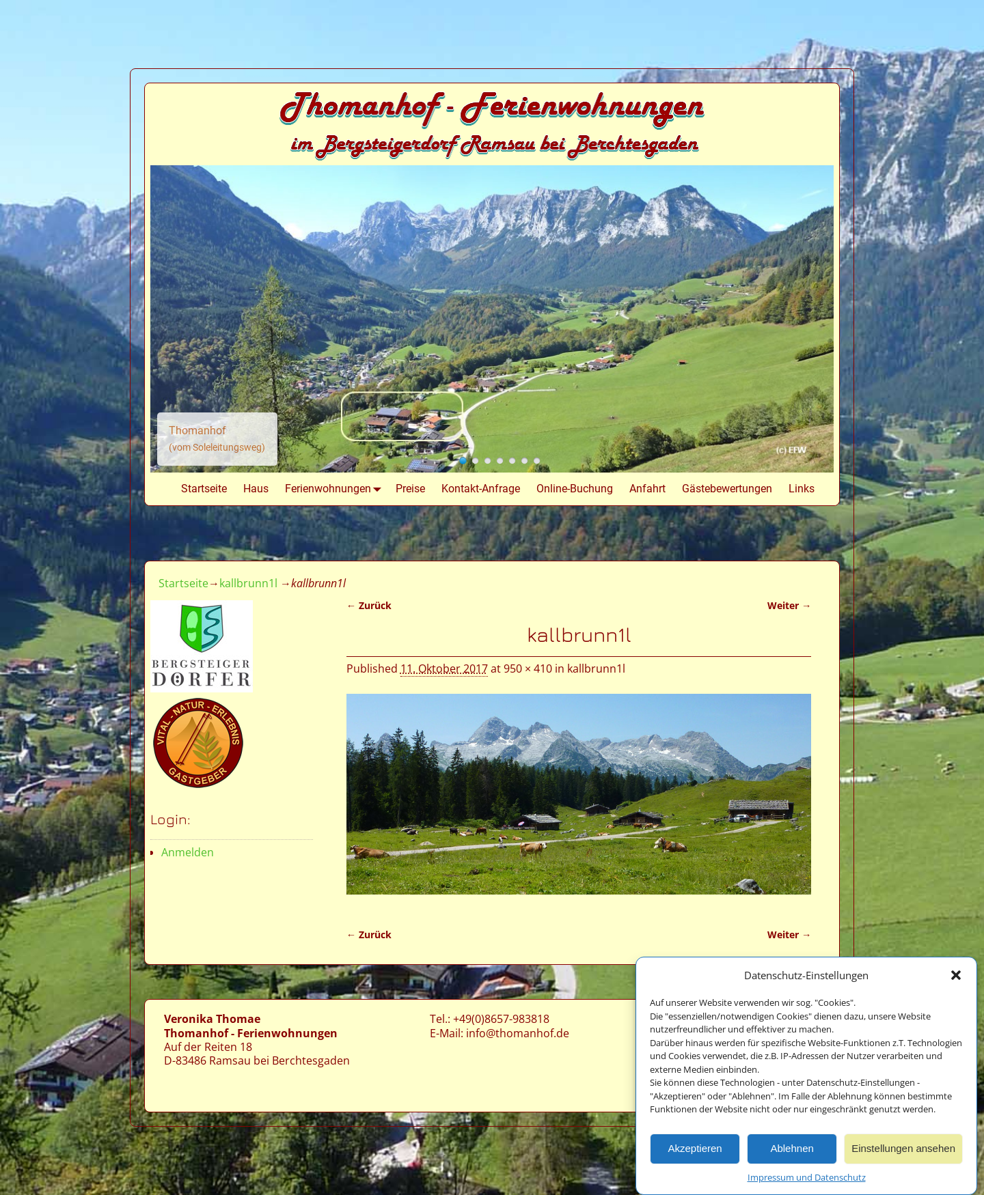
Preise (410, 488)
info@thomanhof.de (517, 1033)
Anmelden (187, 852)
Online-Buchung (574, 488)
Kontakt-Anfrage (480, 488)
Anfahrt (647, 488)
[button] (956, 980)
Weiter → (789, 605)
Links (802, 488)
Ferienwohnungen (336, 489)
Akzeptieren (695, 1153)
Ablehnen (791, 1153)
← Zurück (369, 605)
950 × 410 (528, 668)
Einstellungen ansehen (903, 1153)
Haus (256, 488)
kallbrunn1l (248, 583)
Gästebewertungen (727, 488)
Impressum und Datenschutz (807, 1181)
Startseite (204, 488)
